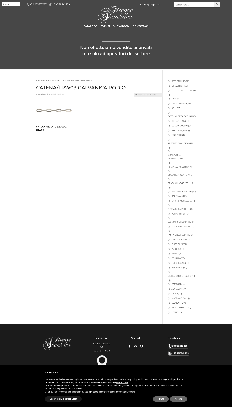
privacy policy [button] (131, 379)
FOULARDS (178, 135)
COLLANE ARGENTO (180, 174)
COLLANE (178, 121)
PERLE (176, 248)
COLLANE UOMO (181, 125)
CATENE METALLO (181, 200)
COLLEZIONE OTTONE (183, 90)
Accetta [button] (178, 399)
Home (39, 80)
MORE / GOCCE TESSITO (181, 275)
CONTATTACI (141, 26)
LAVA (175, 293)
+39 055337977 (38, 4)
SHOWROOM (121, 26)
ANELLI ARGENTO (181, 166)
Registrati (154, 4)
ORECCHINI (179, 85)
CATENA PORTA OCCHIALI (182, 116)
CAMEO (176, 284)
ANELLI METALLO (181, 307)
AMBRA (176, 253)
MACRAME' (178, 298)
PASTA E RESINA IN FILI (180, 234)
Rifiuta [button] (161, 399)
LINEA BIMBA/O (181, 103)
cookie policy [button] (122, 382)
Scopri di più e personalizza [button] (63, 399)
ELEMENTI (178, 302)
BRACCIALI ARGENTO (180, 183)
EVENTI (105, 26)
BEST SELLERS (180, 81)
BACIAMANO (179, 196)
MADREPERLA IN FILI (182, 226)
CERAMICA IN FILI (181, 239)
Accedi (144, 4)
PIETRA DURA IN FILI (180, 209)
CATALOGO (90, 26)
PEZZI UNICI (179, 267)
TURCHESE (178, 262)
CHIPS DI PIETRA (181, 244)
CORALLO (178, 258)
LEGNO (176, 312)
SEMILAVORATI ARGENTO (175, 156)
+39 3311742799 (61, 4)
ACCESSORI (178, 288)
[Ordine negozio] (148, 95)
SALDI (176, 98)
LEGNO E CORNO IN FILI (181, 221)
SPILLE (175, 108)
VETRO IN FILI (179, 213)
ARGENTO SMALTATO (180, 143)
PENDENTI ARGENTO (183, 191)
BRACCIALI (179, 130)
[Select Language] (11, 4)
